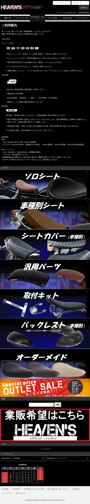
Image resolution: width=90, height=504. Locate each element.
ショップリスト (82, 18)
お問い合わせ (67, 18)
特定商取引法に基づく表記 (34, 489)
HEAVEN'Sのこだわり (37, 18)
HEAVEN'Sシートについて (57, 458)
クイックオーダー (22, 18)
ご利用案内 (16, 489)
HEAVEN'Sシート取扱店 (11, 458)
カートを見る (52, 18)
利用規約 (76, 489)
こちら (19, 34)
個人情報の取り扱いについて (58, 489)
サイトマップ (7, 493)
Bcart (63, 500)
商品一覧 (7, 18)
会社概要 (5, 489)
